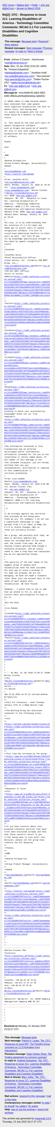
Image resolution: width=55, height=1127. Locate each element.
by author (33, 1106)
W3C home (8, 5)
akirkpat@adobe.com (16, 72)
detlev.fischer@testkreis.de (26, 82)
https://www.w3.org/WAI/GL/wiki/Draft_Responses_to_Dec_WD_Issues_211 (27, 795)
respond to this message (32, 1096)
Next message (34, 48)
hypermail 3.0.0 (43, 1118)
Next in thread (35, 51)
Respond (43, 41)
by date (45, 1103)
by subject (21, 1106)
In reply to (21, 51)
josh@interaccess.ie (15, 63)
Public (35, 5)
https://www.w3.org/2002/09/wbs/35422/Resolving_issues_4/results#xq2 (27, 757)
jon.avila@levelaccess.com (19, 76)
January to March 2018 (28, 8)
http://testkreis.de (16, 956)
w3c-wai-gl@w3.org (19, 86)
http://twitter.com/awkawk (19, 174)
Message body (29, 41)
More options (11, 44)
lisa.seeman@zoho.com (18, 79)
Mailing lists (23, 5)
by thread (10, 1106)
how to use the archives (23, 1109)
